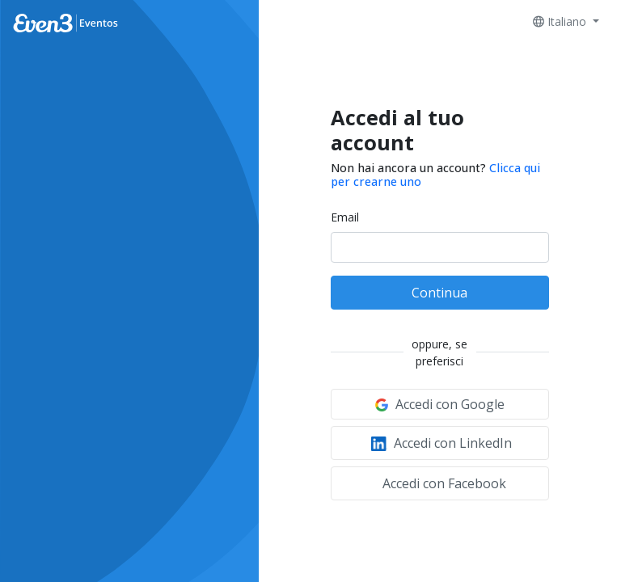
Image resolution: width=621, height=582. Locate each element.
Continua (439, 293)
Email (345, 217)
